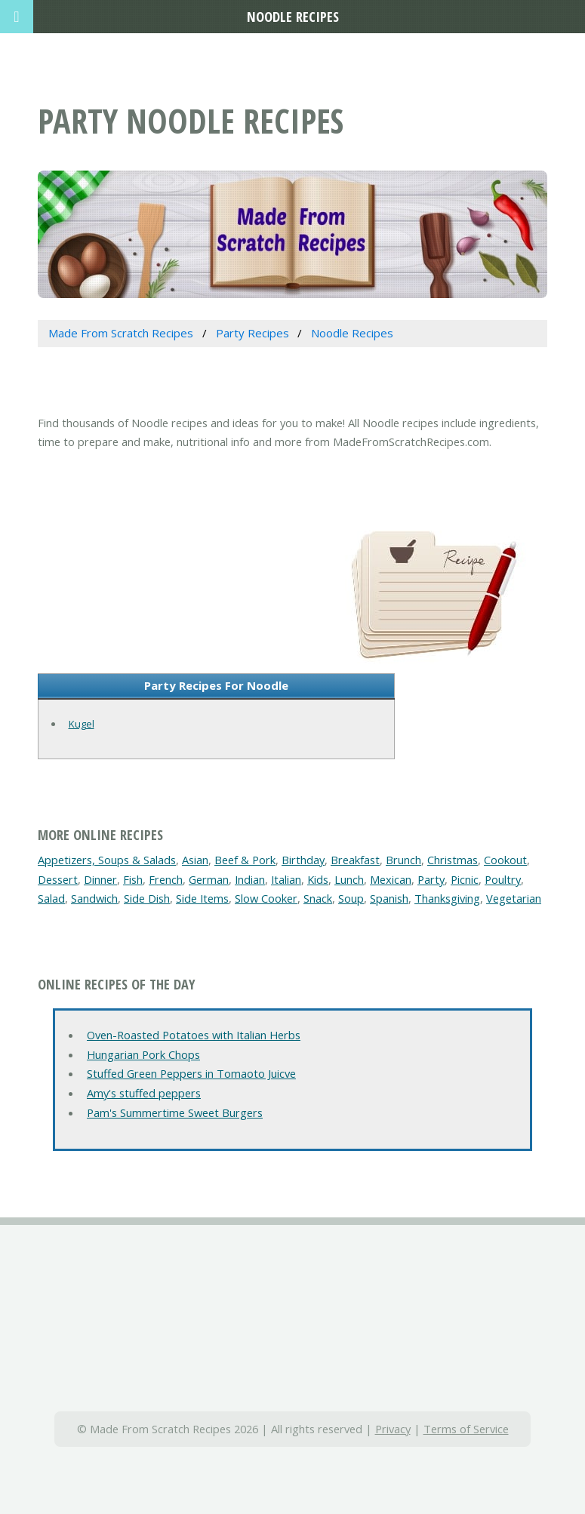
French (166, 879)
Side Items (202, 898)
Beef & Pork (245, 859)
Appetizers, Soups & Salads (107, 859)
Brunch (403, 859)
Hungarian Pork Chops (143, 1054)
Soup (351, 898)
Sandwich (94, 898)
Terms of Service (466, 1428)
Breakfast (355, 859)
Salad (51, 898)
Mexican (390, 879)
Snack (317, 898)
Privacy (393, 1428)
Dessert (58, 879)
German (209, 879)
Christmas (452, 859)
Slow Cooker (266, 898)
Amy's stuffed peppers (144, 1092)
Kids (317, 879)
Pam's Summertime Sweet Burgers (175, 1112)
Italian (286, 879)
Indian (250, 879)
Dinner (100, 879)
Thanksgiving (447, 898)
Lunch (349, 879)
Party (431, 879)
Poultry (503, 879)
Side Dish (147, 898)
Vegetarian (513, 898)
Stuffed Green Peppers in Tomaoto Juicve (191, 1073)
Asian (195, 859)
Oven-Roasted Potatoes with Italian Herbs (193, 1034)
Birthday (303, 859)
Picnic (465, 879)
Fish (133, 879)
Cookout (505, 859)
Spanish (389, 898)
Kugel (81, 724)
